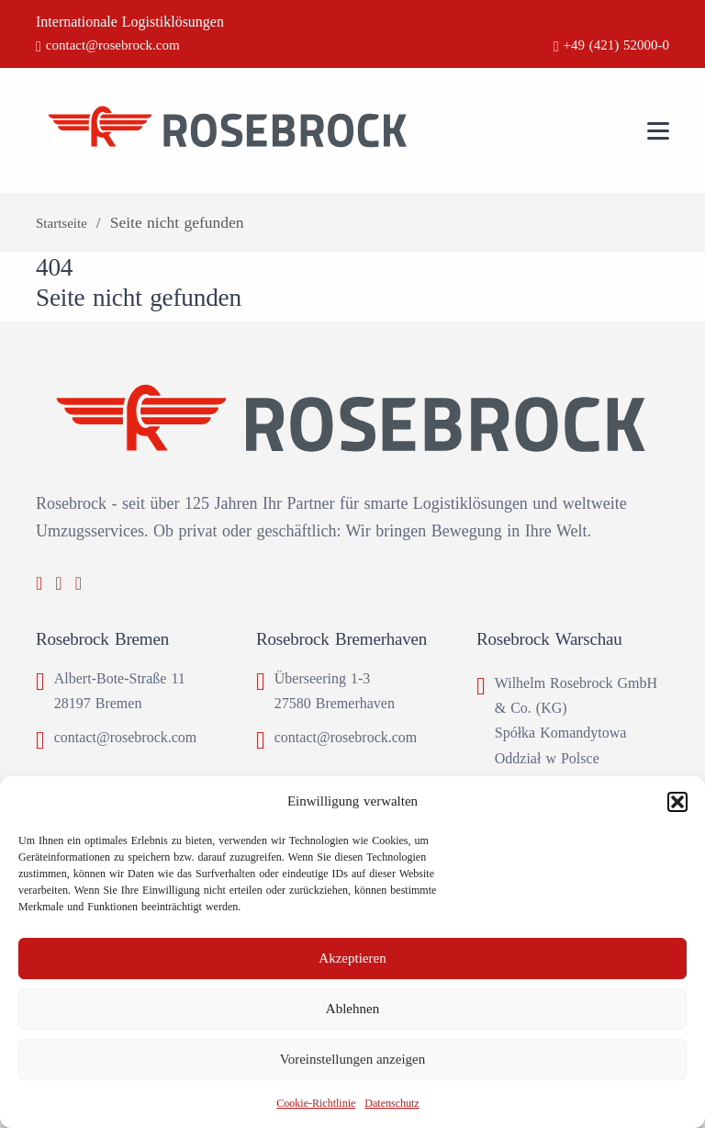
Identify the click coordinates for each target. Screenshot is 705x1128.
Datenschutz (391, 1103)
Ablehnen (352, 1008)
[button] (677, 802)
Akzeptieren (352, 958)
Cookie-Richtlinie (315, 1103)
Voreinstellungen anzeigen (352, 1059)
